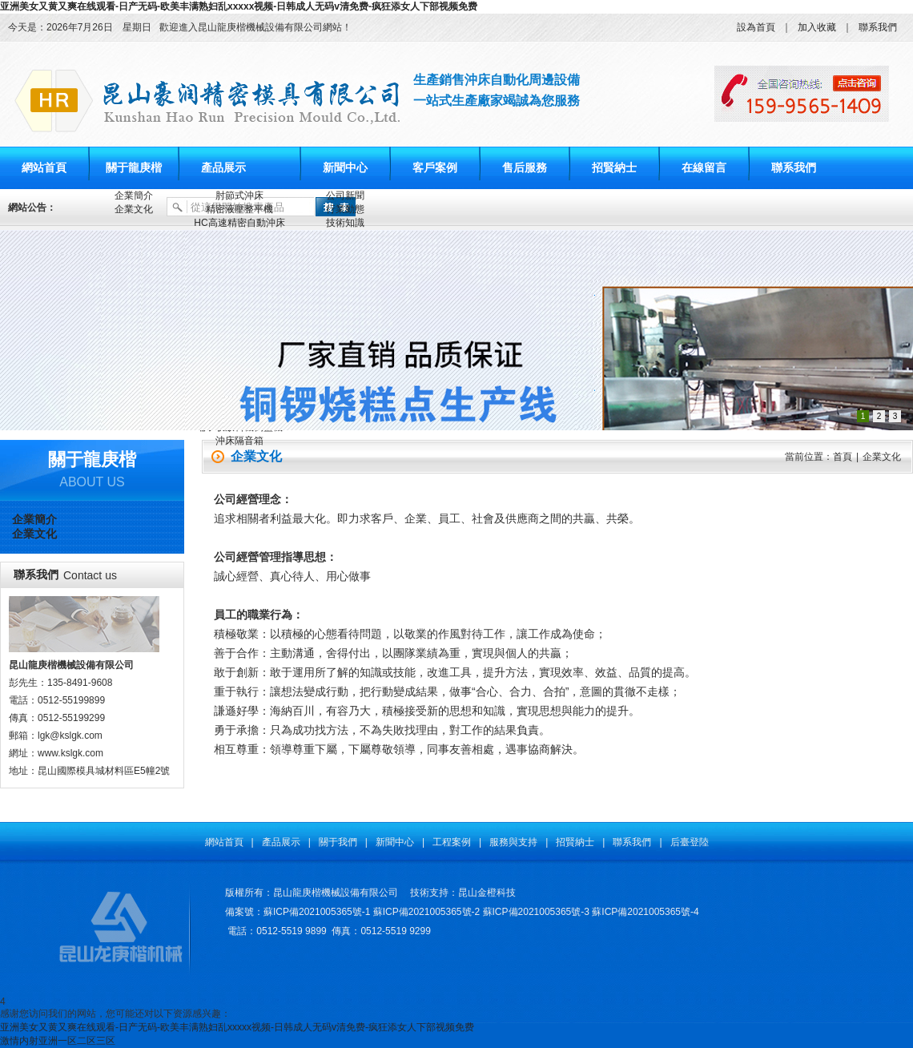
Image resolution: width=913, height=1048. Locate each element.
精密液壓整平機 (239, 209)
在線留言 (704, 168)
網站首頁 (44, 168)
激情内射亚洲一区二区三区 (57, 1040)
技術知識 (345, 222)
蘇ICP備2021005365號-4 (645, 911)
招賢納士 (614, 168)
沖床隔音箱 (239, 440)
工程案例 (451, 842)
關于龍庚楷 (134, 168)
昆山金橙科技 (487, 892)
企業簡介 (134, 195)
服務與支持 (513, 842)
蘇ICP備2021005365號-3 (536, 911)
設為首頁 (756, 27)
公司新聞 (345, 195)
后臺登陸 (689, 842)
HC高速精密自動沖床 (239, 222)
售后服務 (524, 168)
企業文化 (134, 209)
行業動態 (345, 209)
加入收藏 (817, 27)
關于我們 (338, 842)
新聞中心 (345, 168)
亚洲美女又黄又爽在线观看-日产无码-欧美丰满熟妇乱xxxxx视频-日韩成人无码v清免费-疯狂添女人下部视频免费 (238, 6)
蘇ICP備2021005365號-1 (316, 911)
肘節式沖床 (239, 195)
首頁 (842, 456)
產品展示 (223, 168)
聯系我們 (878, 27)
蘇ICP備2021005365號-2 (426, 911)
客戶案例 (434, 168)
